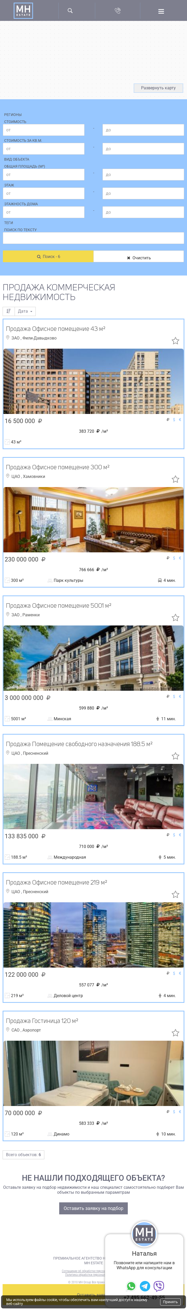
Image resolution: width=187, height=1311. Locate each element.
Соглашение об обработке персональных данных (93, 1271)
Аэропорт (31, 1030)
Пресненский (35, 753)
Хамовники (34, 476)
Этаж (9, 185)
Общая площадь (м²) (24, 166)
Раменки (31, 614)
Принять (170, 1302)
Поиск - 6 (48, 256)
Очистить (138, 257)
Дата (25, 311)
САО (16, 1030)
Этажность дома (21, 204)
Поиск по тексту (20, 230)
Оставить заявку (93, 1294)
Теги (8, 223)
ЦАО (16, 476)
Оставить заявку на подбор (93, 1208)
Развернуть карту (158, 87)
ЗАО (16, 338)
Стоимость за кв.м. (23, 140)
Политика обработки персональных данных (93, 1275)
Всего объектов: (23, 1154)
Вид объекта (16, 159)
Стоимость (15, 122)
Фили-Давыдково (39, 338)
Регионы (13, 115)
